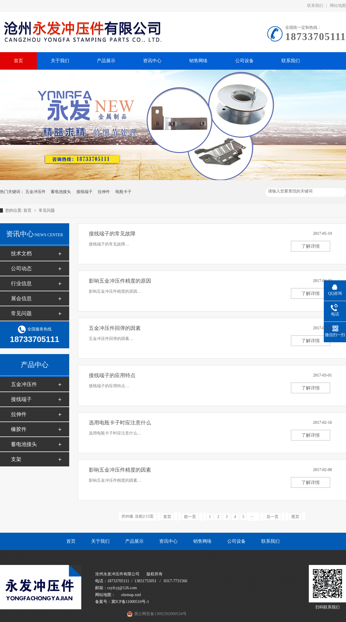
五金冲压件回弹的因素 (115, 328)
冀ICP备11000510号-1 (130, 602)
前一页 (190, 517)
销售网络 (202, 541)
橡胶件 (19, 429)
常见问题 (47, 210)
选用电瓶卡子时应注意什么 (120, 423)
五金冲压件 (35, 192)
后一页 (272, 517)
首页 (28, 210)
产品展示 (134, 541)
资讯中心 (168, 541)
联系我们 (315, 5)
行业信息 (21, 283)
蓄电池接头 (61, 192)
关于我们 (100, 541)
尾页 (295, 517)
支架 (16, 459)
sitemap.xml (131, 595)
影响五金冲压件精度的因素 (120, 470)
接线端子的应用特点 (112, 375)
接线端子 (84, 192)
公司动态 (21, 268)
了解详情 (310, 246)
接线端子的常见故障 (112, 234)
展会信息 (21, 298)
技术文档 (21, 253)
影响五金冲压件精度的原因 (120, 281)
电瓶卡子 (123, 192)
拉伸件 (104, 192)
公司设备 (236, 541)
